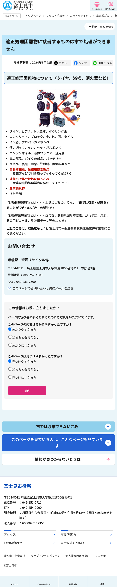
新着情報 (73, 584)
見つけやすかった (24, 361)
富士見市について (73, 542)
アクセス (10, 534)
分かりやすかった (24, 329)
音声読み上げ (110, 9)
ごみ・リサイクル (80, 15)
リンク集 (100, 556)
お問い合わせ (13, 542)
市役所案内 (68, 534)
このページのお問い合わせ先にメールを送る (42, 288)
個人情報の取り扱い (78, 556)
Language (97, 9)
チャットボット (43, 584)
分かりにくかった (24, 345)
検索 (102, 584)
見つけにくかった (24, 377)
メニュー (14, 584)
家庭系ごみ (102, 15)
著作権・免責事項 (14, 556)
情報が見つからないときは (58, 459)
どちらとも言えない (25, 337)
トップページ (33, 15)
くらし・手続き (55, 15)
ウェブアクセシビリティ (45, 556)
